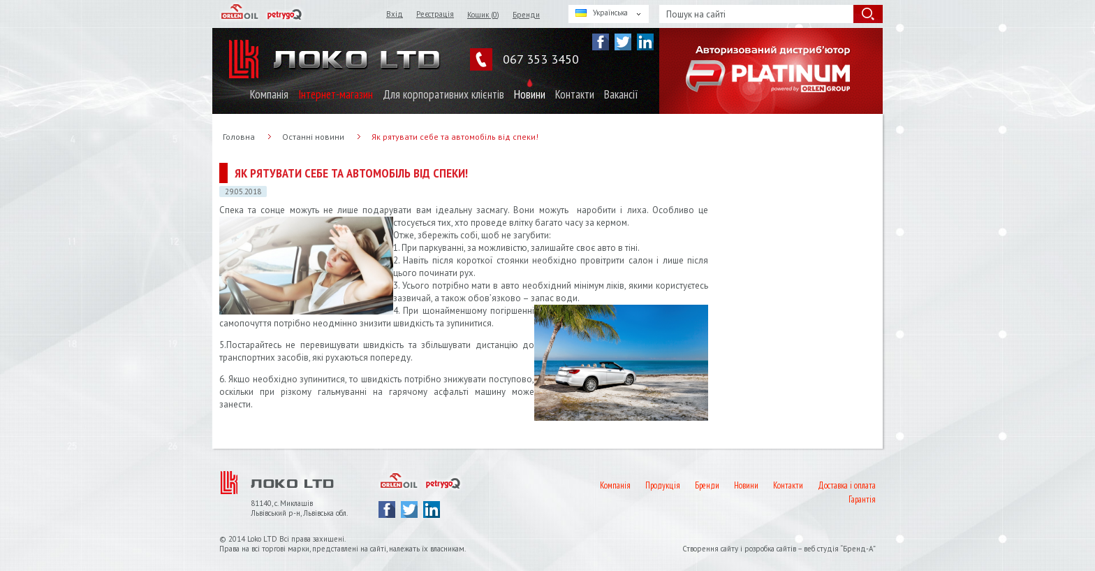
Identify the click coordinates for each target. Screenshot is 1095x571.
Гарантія (862, 499)
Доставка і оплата (847, 485)
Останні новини (313, 136)
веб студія (821, 549)
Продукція (662, 485)
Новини (529, 94)
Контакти (574, 94)
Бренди (526, 15)
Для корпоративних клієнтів (443, 94)
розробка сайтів (770, 549)
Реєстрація (435, 14)
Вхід (394, 14)
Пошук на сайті (696, 14)
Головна (239, 136)
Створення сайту (711, 549)
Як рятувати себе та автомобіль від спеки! (455, 136)
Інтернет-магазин (335, 94)
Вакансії (621, 94)
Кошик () (483, 15)
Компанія (269, 94)
